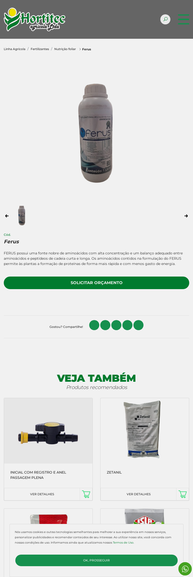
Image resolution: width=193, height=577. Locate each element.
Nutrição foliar (65, 49)
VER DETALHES (42, 494)
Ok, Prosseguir (96, 560)
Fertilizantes (40, 49)
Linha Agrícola (14, 49)
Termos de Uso (123, 542)
